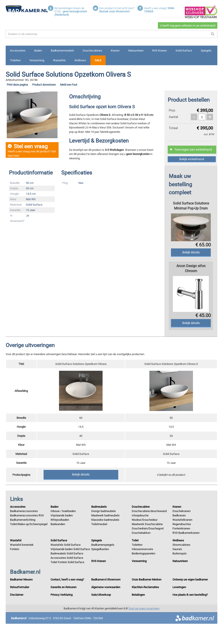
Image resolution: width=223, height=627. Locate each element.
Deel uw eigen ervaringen (143, 608)
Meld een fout (68, 84)
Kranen (115, 50)
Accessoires (17, 50)
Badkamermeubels (62, 50)
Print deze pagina (17, 84)
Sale (98, 60)
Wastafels (59, 60)
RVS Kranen (159, 50)
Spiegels (206, 50)
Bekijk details (81, 474)
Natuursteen (136, 50)
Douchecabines (92, 50)
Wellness (80, 60)
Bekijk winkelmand (191, 159)
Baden (38, 50)
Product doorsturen (44, 84)
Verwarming (36, 60)
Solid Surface (184, 50)
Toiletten (15, 60)
